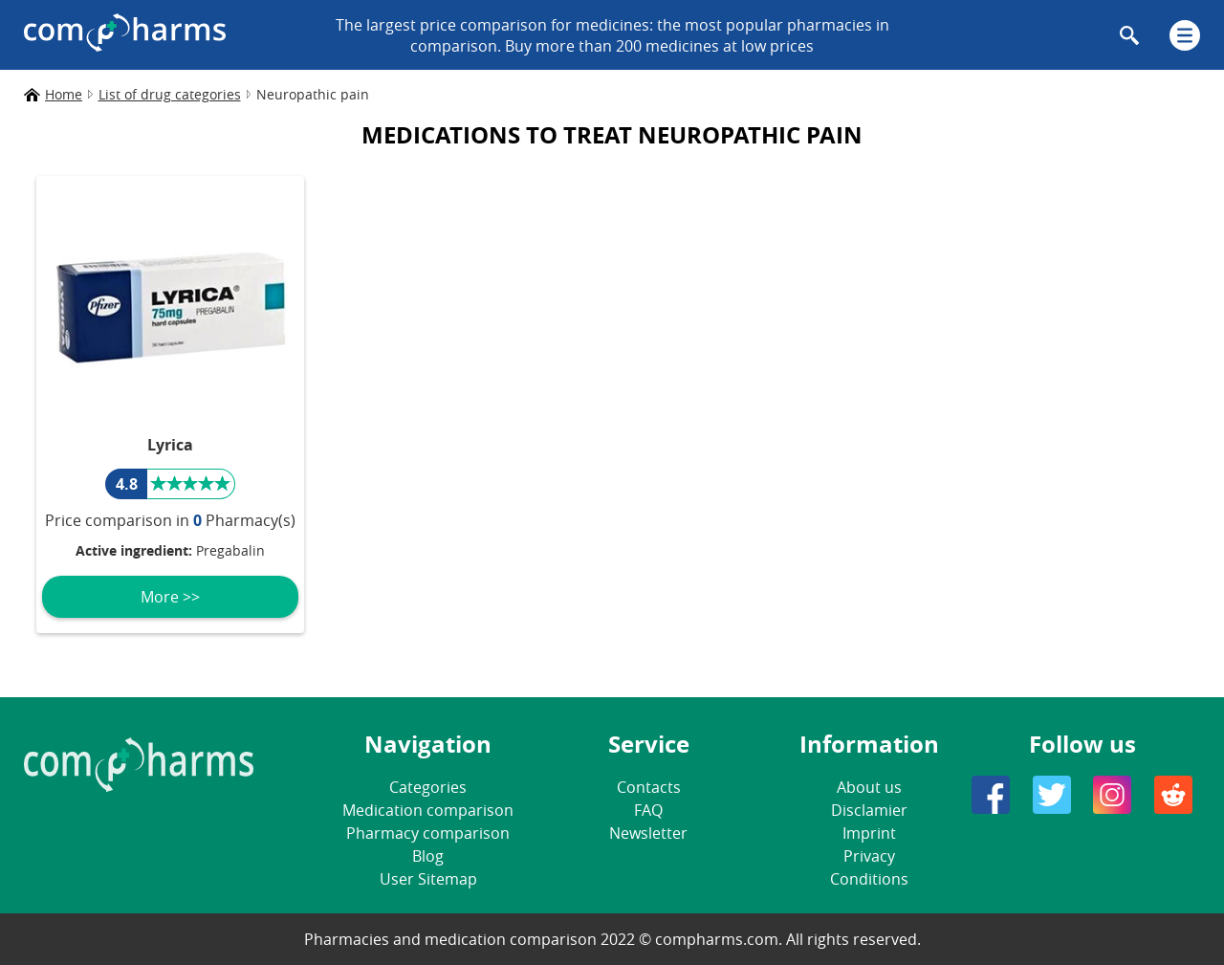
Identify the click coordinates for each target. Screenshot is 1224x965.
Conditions (869, 878)
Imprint (869, 833)
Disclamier (869, 810)
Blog (428, 855)
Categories (428, 787)
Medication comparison (428, 810)
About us (869, 787)
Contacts (649, 787)
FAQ (648, 810)
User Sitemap (428, 878)
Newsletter (648, 833)
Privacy (869, 855)
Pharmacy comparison (428, 833)
